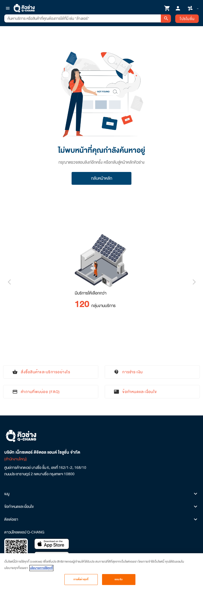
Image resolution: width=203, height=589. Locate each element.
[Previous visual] (9, 282)
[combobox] (82, 18)
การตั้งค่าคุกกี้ (80, 582)
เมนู (101, 493)
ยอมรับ (119, 582)
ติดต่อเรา (101, 519)
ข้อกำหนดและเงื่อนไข (101, 506)
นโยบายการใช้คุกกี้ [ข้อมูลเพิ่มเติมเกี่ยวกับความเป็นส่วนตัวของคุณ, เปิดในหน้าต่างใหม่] (41, 570)
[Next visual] (194, 282)
